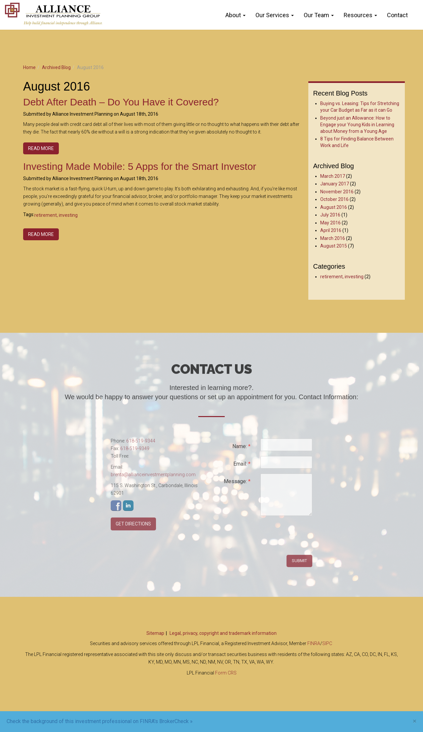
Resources (358, 15)
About (233, 15)
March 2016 (332, 238)
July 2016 (330, 214)
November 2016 (337, 191)
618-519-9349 (134, 450)
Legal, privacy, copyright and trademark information (223, 633)
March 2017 (332, 176)
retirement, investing (56, 215)
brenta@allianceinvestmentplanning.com (153, 477)
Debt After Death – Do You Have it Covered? (121, 101)
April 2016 (330, 230)
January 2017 (334, 183)
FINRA (313, 643)
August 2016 (333, 207)
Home (29, 67)
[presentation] (310, 536)
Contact (397, 15)
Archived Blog (56, 67)
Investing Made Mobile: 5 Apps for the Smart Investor (139, 166)
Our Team (316, 15)
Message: (237, 484)
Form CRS (226, 672)
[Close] (414, 721)
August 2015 (333, 246)
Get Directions (133, 526)
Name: (241, 448)
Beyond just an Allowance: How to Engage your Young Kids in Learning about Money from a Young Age (357, 124)
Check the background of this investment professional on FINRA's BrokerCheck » (100, 721)
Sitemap (155, 633)
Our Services (272, 15)
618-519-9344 (140, 443)
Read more (41, 148)
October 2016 (334, 199)
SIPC (327, 643)
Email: (241, 466)
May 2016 (330, 222)
